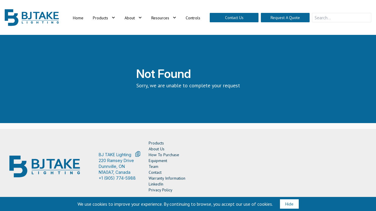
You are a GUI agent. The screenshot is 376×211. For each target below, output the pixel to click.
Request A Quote (285, 17)
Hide (289, 204)
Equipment (158, 160)
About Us (156, 149)
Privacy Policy (160, 190)
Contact (155, 172)
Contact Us (234, 17)
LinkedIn (156, 184)
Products (156, 143)
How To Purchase (164, 154)
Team (153, 166)
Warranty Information (167, 178)
